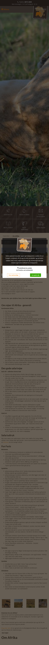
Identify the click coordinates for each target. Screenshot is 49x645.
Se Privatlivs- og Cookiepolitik (24, 270)
